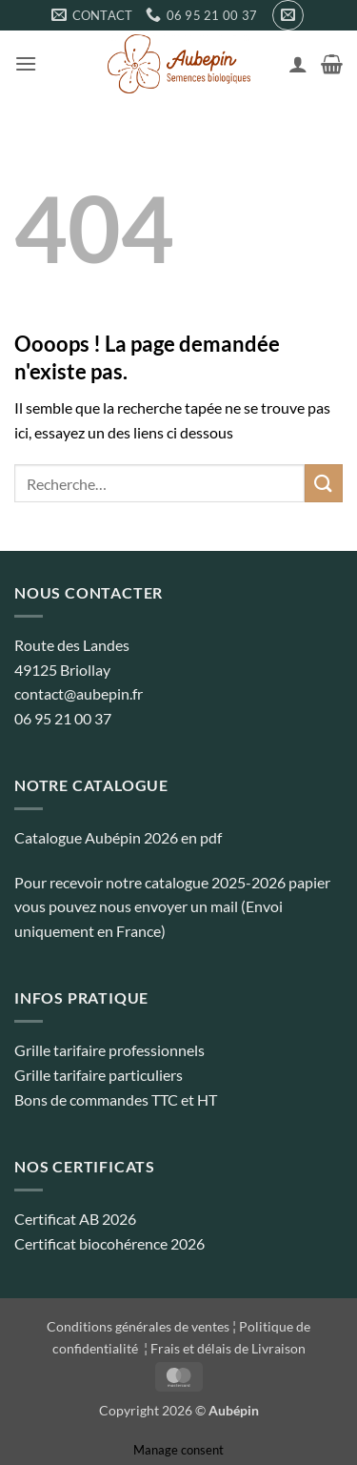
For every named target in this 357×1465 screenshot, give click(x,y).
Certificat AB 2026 (75, 1219)
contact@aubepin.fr (78, 693)
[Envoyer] (324, 482)
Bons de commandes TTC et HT (115, 1099)
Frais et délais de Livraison (228, 1348)
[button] (288, 15)
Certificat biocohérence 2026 (109, 1243)
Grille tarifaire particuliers (98, 1075)
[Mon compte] (297, 64)
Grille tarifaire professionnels (109, 1050)
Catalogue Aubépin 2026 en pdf (118, 837)
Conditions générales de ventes (138, 1326)
